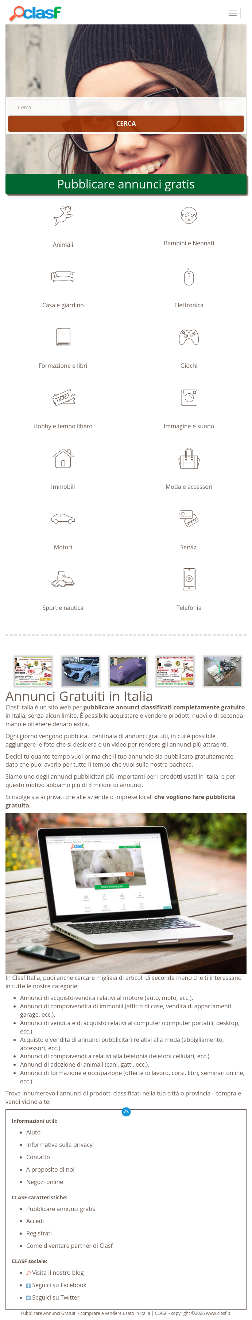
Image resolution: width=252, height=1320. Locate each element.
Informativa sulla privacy (59, 1145)
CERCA (126, 123)
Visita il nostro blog (55, 1273)
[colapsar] (233, 13)
